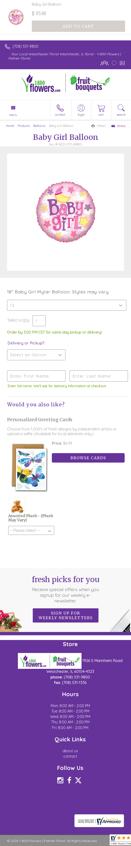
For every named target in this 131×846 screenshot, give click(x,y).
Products (24, 126)
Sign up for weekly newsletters (66, 616)
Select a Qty (18, 320)
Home (10, 126)
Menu (13, 115)
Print (98, 126)
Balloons (39, 126)
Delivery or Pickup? (26, 343)
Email (118, 126)
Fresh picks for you (65, 589)
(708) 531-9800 (25, 46)
